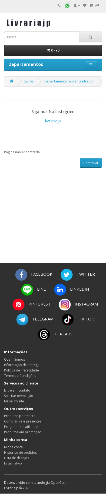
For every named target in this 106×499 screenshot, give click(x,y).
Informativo (13, 463)
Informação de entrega (21, 365)
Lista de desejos (16, 458)
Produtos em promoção (22, 432)
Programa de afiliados (21, 426)
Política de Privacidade (21, 370)
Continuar (90, 163)
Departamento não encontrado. (69, 81)
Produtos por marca (19, 416)
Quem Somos (14, 359)
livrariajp (53, 120)
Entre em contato (17, 390)
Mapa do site (14, 401)
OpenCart (58, 482)
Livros (29, 81)
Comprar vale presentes (22, 421)
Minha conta (13, 447)
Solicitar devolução (18, 395)
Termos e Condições (20, 375)
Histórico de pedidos (20, 452)
